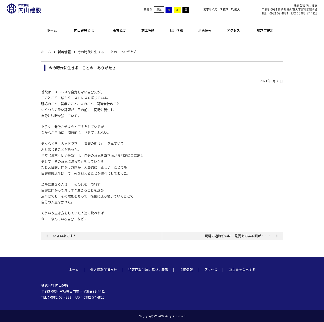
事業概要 (119, 30)
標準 (159, 10)
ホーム (52, 30)
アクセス (233, 30)
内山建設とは (84, 30)
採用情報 (176, 30)
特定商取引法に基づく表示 (148, 269)
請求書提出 (265, 30)
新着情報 (205, 30)
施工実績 (148, 30)
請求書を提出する (242, 269)
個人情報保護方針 (103, 269)
